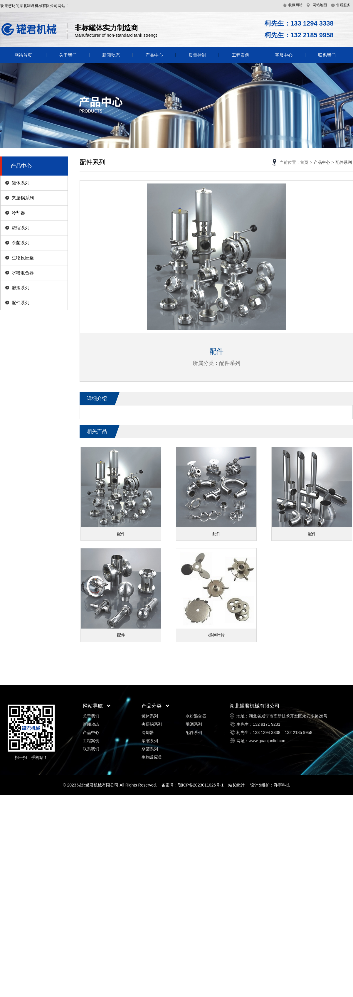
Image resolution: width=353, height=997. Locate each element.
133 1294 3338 (266, 732)
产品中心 (154, 55)
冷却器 (18, 212)
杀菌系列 (20, 242)
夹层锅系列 (23, 197)
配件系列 (20, 302)
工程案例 (240, 55)
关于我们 (68, 55)
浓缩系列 (20, 227)
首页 (304, 162)
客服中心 (284, 55)
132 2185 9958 (298, 732)
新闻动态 (111, 55)
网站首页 (23, 55)
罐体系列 (20, 182)
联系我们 (327, 55)
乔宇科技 (282, 785)
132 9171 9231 (266, 724)
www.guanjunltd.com (267, 740)
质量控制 (197, 55)
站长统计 (236, 785)
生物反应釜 (23, 257)
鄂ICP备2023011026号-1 (201, 785)
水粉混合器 (23, 272)
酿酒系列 (20, 287)
